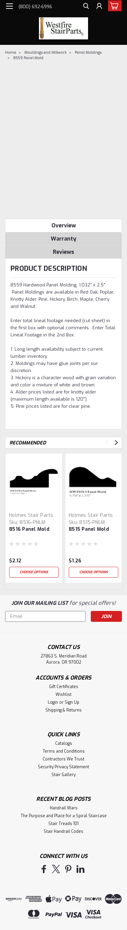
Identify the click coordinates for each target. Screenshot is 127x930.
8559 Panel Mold (28, 57)
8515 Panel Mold (89, 529)
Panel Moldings (88, 52)
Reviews (63, 252)
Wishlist (63, 694)
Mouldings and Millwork (45, 52)
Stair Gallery (63, 774)
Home (10, 52)
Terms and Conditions (64, 751)
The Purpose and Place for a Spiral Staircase (64, 816)
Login (53, 702)
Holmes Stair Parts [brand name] (31, 515)
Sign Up (72, 702)
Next (116, 442)
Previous (106, 442)
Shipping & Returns (63, 710)
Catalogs (63, 743)
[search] (85, 7)
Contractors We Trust (63, 759)
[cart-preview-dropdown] (113, 5)
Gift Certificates (63, 686)
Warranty (63, 238)
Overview (63, 225)
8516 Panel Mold (29, 529)
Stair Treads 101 (63, 823)
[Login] (99, 7)
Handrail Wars (64, 808)
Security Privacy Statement (63, 767)
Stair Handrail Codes (63, 831)
